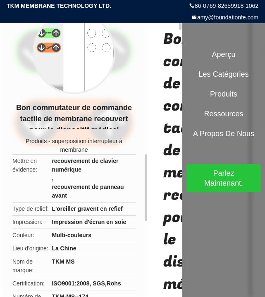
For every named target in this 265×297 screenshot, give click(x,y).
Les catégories (223, 74)
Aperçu (223, 54)
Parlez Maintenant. (223, 178)
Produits (36, 141)
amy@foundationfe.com (227, 17)
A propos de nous (223, 134)
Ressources (223, 114)
